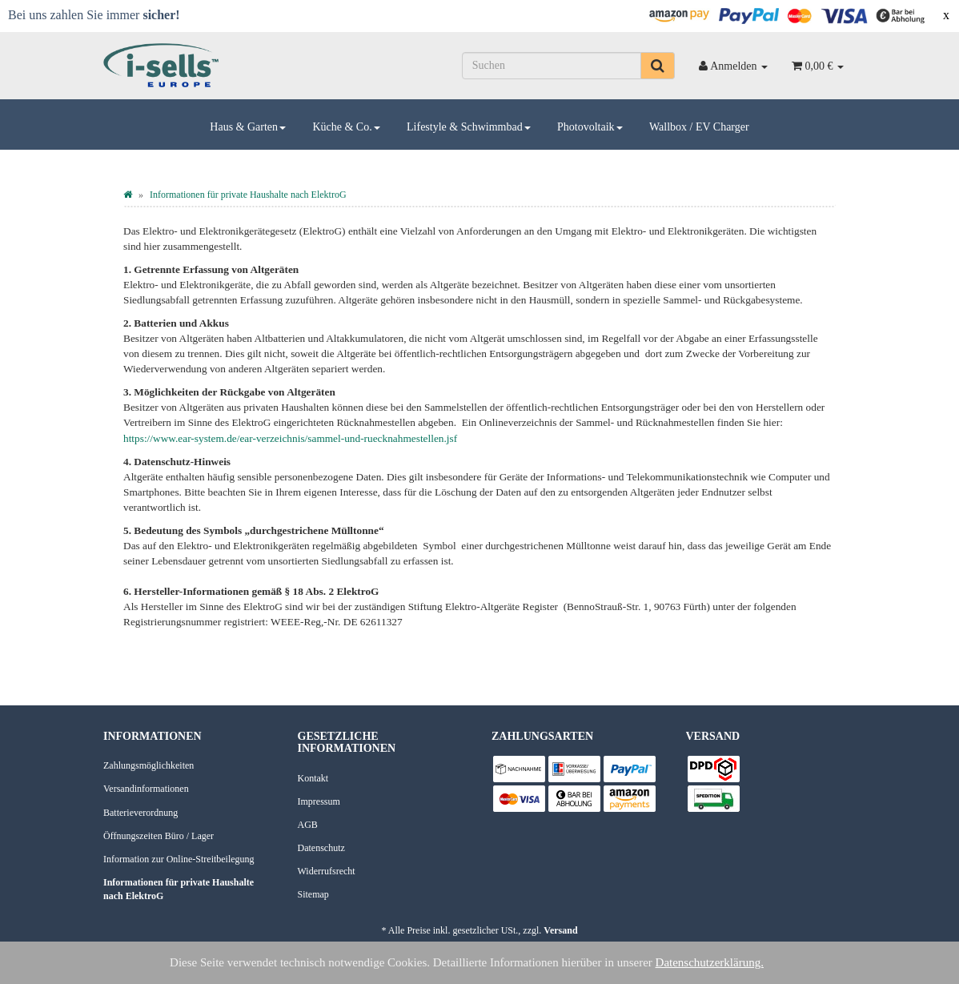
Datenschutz (321, 847)
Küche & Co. (345, 127)
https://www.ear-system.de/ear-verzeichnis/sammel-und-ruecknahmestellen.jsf (290, 438)
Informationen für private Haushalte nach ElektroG (178, 889)
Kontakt (313, 778)
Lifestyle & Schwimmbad (469, 127)
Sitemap (313, 894)
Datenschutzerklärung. (710, 962)
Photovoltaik (590, 127)
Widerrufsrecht (326, 871)
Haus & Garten (248, 127)
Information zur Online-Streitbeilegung (179, 859)
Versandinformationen (146, 788)
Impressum (319, 801)
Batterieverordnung (140, 812)
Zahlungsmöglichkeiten (148, 765)
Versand (560, 930)
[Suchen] (552, 65)
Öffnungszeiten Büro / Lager (158, 835)
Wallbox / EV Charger (699, 127)
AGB (308, 824)
